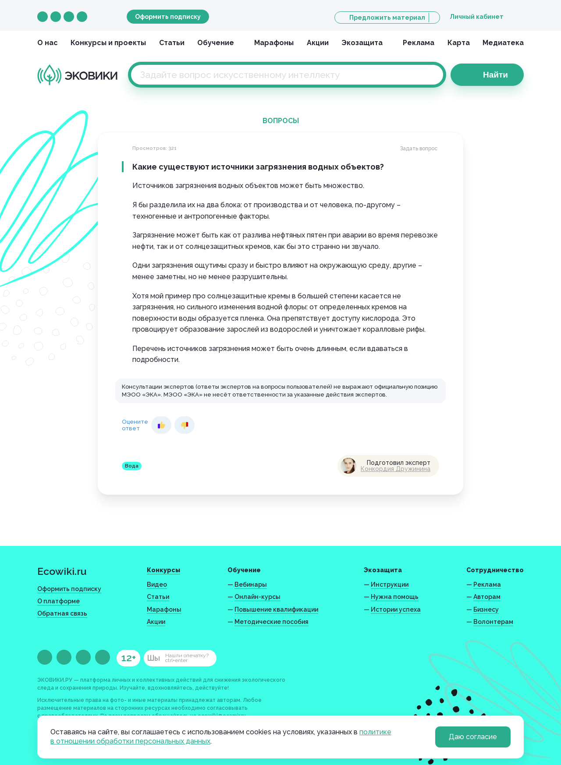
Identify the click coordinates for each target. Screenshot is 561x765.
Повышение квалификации (276, 609)
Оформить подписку (168, 16)
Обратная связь (62, 613)
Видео (157, 584)
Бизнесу (486, 609)
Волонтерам (493, 621)
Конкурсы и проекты (108, 43)
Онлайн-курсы (257, 596)
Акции (318, 43)
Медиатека (503, 43)
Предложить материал (387, 17)
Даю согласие (473, 737)
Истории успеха (396, 609)
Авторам (487, 596)
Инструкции (389, 584)
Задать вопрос (418, 148)
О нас (47, 43)
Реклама (418, 43)
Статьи (172, 43)
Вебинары (250, 584)
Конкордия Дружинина (395, 468)
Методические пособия (271, 621)
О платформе (58, 601)
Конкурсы (163, 570)
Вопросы (281, 121)
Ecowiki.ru (62, 571)
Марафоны (274, 43)
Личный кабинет (477, 16)
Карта (458, 43)
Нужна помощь (395, 596)
